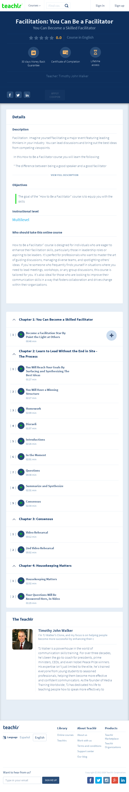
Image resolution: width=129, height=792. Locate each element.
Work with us (84, 740)
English (39, 737)
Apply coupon (55, 95)
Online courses (65, 735)
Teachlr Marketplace (112, 736)
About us (82, 735)
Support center (85, 751)
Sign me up (51, 780)
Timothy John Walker (55, 630)
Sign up (119, 5)
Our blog (82, 756)
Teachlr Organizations (113, 745)
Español (25, 737)
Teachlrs (61, 740)
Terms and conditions (89, 746)
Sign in (100, 5)
